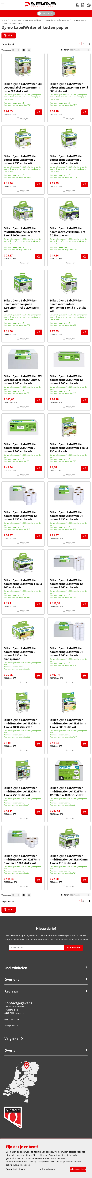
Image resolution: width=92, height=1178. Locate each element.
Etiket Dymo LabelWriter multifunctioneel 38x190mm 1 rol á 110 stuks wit (69, 860)
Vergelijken (24, 120)
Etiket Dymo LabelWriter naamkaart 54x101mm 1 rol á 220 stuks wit (68, 233)
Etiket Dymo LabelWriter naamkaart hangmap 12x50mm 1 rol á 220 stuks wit (21, 307)
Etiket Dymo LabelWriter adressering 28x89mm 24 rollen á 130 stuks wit (66, 517)
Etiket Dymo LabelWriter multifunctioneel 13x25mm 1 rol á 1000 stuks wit (22, 724)
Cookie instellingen (15, 1169)
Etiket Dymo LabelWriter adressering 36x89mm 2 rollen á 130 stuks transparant (20, 655)
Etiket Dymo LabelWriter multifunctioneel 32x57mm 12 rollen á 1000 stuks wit (68, 792)
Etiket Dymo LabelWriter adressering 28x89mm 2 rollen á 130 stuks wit (20, 161)
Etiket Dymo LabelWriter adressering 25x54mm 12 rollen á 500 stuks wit (66, 381)
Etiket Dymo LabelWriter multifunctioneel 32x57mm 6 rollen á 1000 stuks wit (22, 860)
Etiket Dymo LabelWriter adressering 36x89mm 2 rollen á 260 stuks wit (66, 161)
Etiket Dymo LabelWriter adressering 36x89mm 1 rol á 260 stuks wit (23, 585)
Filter (8, 35)
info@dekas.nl (11, 1028)
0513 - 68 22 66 (11, 1021)
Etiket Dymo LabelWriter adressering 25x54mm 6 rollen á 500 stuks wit (20, 449)
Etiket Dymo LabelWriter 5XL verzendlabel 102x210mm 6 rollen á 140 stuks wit (23, 381)
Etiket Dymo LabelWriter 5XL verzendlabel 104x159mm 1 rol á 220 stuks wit (23, 88)
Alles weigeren (45, 1169)
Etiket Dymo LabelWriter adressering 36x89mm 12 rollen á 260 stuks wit (66, 585)
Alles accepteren (76, 1169)
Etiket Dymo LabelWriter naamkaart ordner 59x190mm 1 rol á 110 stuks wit (68, 307)
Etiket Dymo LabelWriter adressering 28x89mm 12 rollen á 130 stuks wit (20, 517)
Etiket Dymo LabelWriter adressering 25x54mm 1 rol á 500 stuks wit (69, 88)
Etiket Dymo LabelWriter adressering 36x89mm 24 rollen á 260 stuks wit (66, 653)
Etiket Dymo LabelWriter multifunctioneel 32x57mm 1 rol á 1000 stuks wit (22, 233)
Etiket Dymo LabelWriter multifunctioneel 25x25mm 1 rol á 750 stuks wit (22, 792)
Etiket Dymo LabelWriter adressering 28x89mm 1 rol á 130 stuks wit (69, 449)
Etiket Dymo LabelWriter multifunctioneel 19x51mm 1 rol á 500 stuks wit (68, 724)
